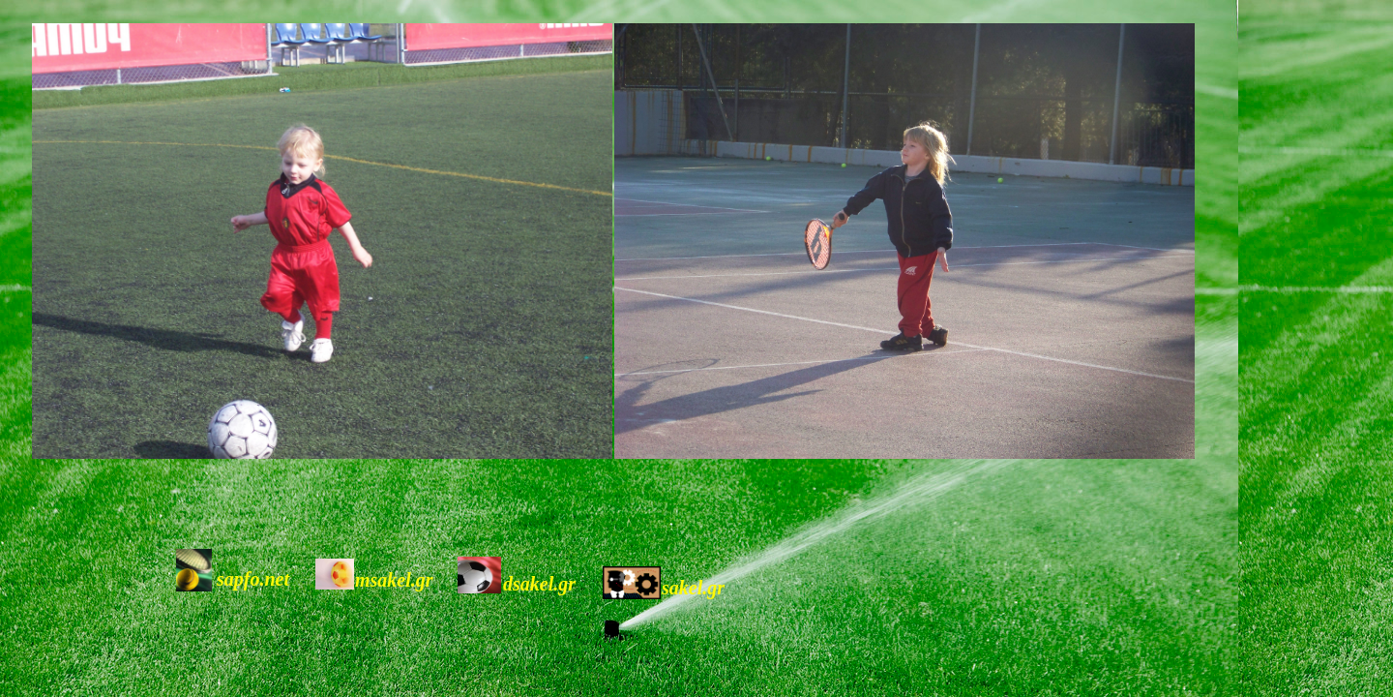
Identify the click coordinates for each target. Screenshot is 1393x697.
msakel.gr (394, 580)
